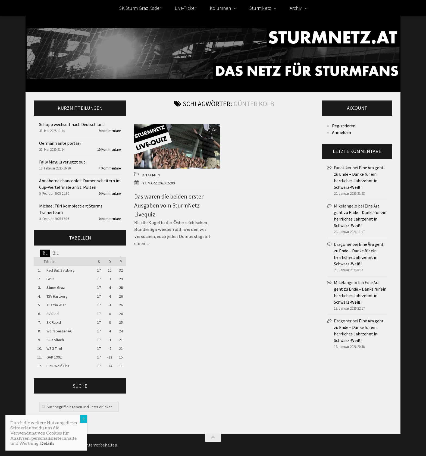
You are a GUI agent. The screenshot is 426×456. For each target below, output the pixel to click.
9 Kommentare (110, 130)
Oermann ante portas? (60, 143)
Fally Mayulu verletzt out (62, 162)
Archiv (296, 8)
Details (47, 443)
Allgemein (151, 174)
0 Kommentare (110, 193)
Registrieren (343, 125)
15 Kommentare (109, 149)
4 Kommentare (110, 168)
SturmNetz (260, 8)
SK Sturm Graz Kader (140, 8)
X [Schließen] (83, 419)
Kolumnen (220, 8)
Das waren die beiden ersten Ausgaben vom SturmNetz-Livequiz (169, 205)
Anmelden (341, 132)
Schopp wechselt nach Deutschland (72, 124)
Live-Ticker (185, 8)
